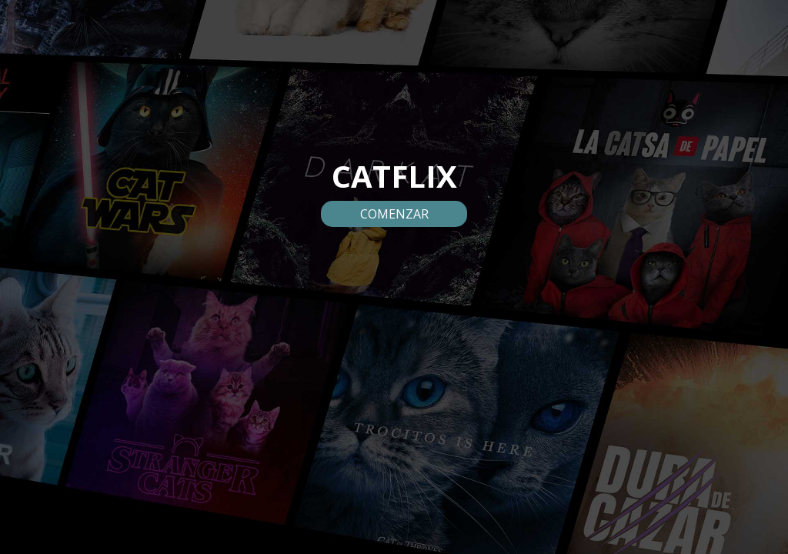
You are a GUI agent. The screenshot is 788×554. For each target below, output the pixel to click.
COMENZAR (394, 213)
